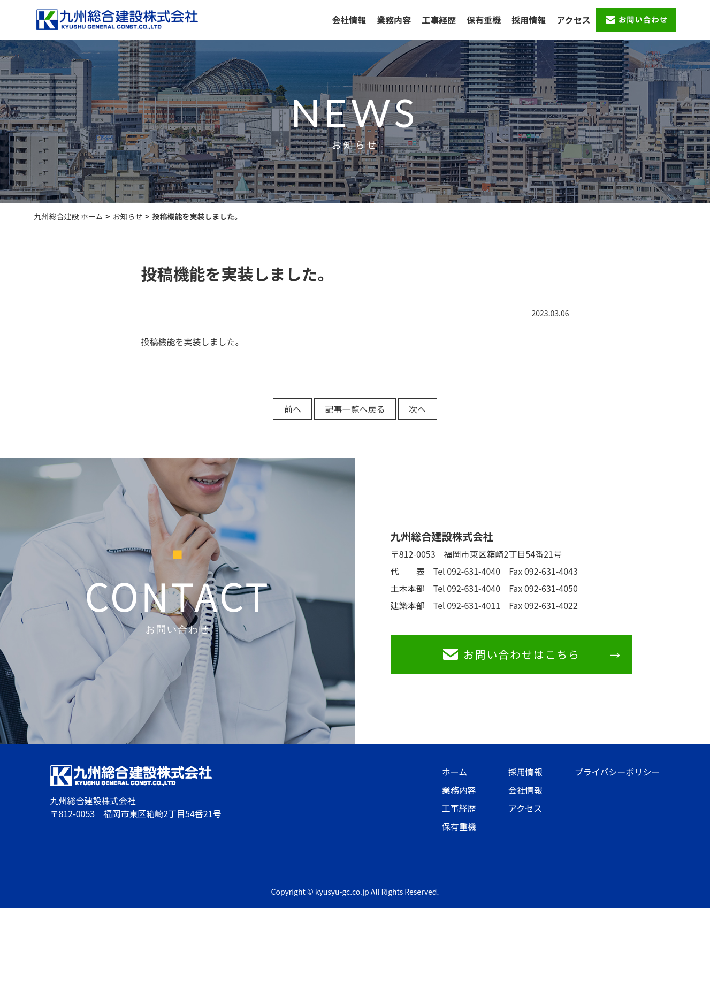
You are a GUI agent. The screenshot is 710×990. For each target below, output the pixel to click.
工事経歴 (439, 19)
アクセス (573, 19)
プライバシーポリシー (617, 778)
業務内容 (394, 19)
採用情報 (528, 19)
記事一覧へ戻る (355, 408)
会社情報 (349, 19)
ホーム (455, 778)
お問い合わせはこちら (514, 658)
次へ (428, 408)
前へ (281, 408)
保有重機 (484, 19)
